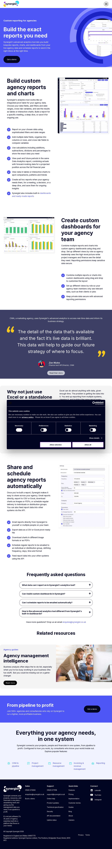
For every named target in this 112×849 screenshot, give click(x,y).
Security (50, 811)
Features (72, 790)
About (71, 816)
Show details (94, 438)
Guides (71, 807)
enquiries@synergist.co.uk (34, 794)
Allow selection (56, 445)
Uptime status (52, 820)
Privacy (81, 835)
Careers (71, 820)
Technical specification (55, 807)
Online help (51, 799)
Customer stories (75, 803)
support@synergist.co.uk (56, 794)
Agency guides (11, 649)
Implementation (74, 799)
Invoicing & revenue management (79, 766)
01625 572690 (30, 790)
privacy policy (28, 417)
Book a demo (30, 799)
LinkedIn (95, 790)
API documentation (53, 816)
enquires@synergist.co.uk (74, 622)
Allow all (88, 445)
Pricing (71, 794)
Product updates (53, 803)
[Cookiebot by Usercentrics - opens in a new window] (94, 403)
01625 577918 (52, 790)
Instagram (96, 800)
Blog (70, 811)
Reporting (100, 763)
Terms (87, 835)
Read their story (56, 373)
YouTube (95, 795)
